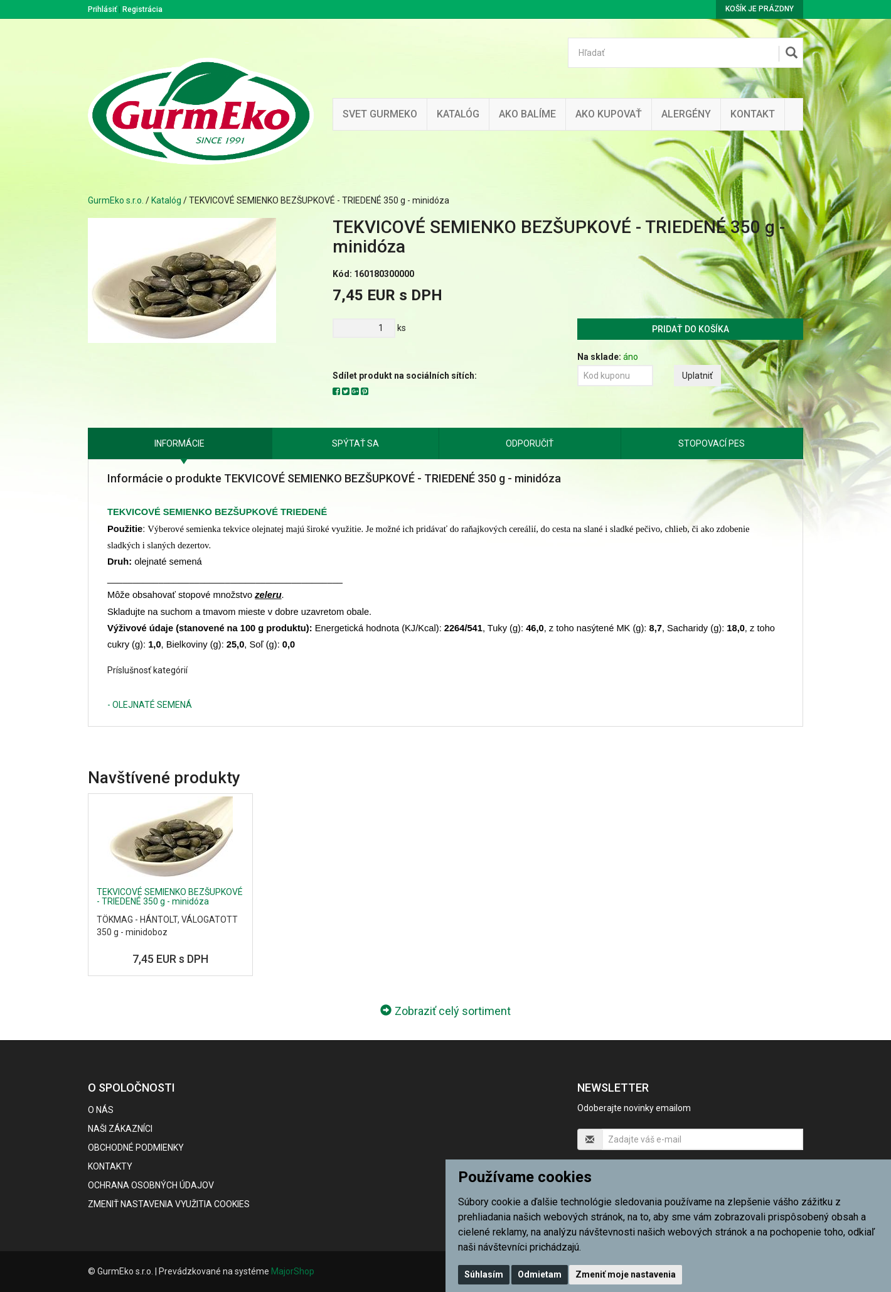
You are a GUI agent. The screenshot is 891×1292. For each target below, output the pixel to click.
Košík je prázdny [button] (759, 8)
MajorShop (292, 1271)
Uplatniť (697, 376)
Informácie (179, 443)
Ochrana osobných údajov (151, 1185)
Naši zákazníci (120, 1129)
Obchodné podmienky (136, 1148)
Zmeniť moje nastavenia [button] (625, 1274)
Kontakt (752, 114)
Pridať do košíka (690, 329)
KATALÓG (458, 114)
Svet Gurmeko (380, 114)
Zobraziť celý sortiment (445, 1011)
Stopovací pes (711, 443)
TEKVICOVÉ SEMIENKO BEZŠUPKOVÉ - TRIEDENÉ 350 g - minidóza (170, 896)
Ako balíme (527, 114)
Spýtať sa (355, 443)
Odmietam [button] (540, 1274)
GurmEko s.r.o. (116, 200)
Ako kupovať (608, 114)
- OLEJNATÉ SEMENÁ (149, 705)
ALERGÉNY (686, 114)
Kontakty (110, 1166)
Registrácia (142, 9)
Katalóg (166, 200)
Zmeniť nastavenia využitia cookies (169, 1204)
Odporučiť (529, 443)
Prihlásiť (102, 9)
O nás (101, 1110)
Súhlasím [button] (483, 1274)
